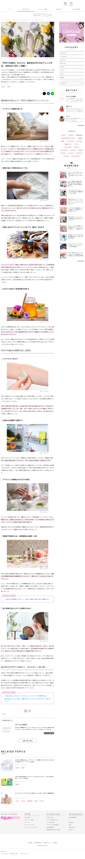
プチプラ (76, 147)
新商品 (22, 767)
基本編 (80, 138)
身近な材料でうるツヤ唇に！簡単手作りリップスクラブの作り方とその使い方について (27, 700)
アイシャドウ (71, 141)
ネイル (61, 70)
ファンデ (71, 153)
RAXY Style (26, 9)
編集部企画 (30, 801)
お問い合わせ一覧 (13, 853)
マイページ (27, 822)
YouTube (71, 829)
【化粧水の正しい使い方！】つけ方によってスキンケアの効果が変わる (25, 696)
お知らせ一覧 (50, 817)
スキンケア (7, 84)
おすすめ (23, 801)
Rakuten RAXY (8, 3)
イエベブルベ (64, 150)
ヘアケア (62, 67)
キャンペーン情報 (42, 9)
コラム (61, 74)
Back (4, 714)
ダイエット (79, 153)
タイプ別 (66, 156)
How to (3, 86)
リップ (76, 144)
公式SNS (58, 9)
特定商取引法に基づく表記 (53, 829)
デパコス (42, 801)
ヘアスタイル (68, 147)
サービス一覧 (4, 853)
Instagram (71, 822)
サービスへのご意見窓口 (53, 824)
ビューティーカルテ (29, 824)
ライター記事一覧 (49, 733)
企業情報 (30, 842)
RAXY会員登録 (72, 817)
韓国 (63, 141)
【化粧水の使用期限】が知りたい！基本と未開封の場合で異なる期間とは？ (27, 599)
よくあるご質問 (76, 9)
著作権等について (47, 842)
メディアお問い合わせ (52, 819)
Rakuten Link (72, 827)
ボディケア (63, 63)
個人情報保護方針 (38, 842)
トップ (9, 9)
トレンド (79, 141)
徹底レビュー (68, 144)
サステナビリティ (24, 853)
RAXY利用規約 (50, 827)
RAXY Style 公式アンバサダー (68, 138)
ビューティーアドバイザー (31, 827)
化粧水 (8, 86)
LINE (70, 824)
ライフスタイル (75, 156)
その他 (61, 77)
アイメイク (63, 60)
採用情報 (55, 842)
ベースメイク (63, 56)
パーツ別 (73, 150)
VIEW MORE (80, 125)
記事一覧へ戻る (28, 741)
